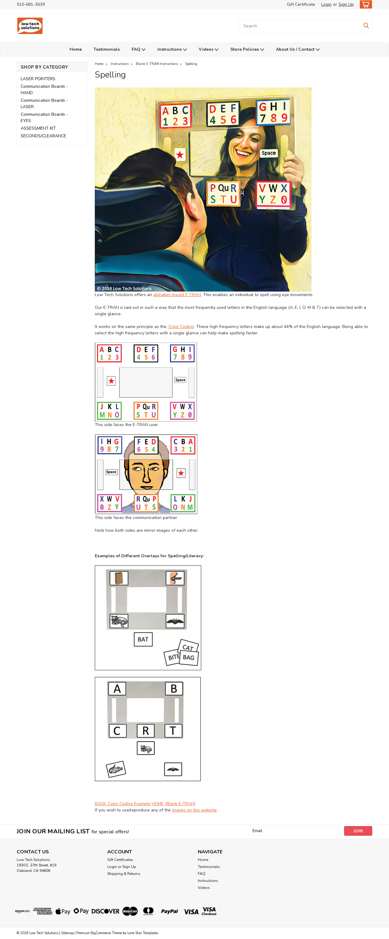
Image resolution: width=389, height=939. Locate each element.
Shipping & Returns (123, 873)
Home (76, 49)
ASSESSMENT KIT (38, 128)
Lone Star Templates (142, 933)
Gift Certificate (301, 4)
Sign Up (346, 4)
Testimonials (107, 49)
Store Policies (247, 49)
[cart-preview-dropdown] (364, 4)
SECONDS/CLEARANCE (43, 136)
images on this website (194, 810)
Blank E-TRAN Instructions (157, 64)
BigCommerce (101, 933)
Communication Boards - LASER (44, 103)
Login (326, 4)
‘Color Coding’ (181, 327)
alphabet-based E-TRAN (177, 295)
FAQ (139, 49)
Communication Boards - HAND (44, 90)
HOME (158, 804)
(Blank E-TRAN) (179, 804)
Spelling (191, 64)
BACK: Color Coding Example (122, 804)
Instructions (172, 49)
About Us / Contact (298, 49)
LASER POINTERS (38, 79)
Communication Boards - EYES (44, 117)
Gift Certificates (120, 859)
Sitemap (67, 933)
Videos (209, 49)
